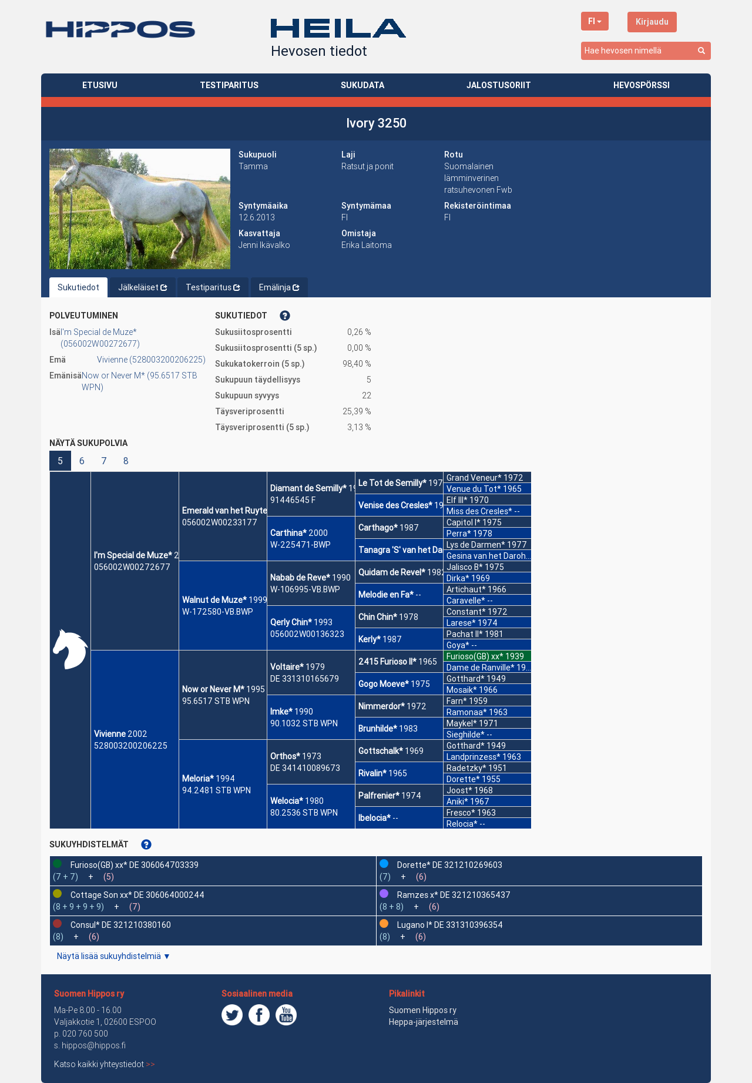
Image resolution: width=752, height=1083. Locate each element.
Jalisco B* (464, 567)
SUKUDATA (362, 85)
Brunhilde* (377, 728)
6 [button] (82, 461)
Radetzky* (466, 768)
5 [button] (60, 461)
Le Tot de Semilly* (392, 483)
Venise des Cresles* (395, 505)
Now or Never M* (213, 689)
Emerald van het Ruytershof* (236, 510)
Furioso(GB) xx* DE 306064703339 (134, 865)
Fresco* (460, 812)
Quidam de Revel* (391, 572)
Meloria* (198, 778)
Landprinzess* (473, 757)
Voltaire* (287, 667)
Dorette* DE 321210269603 (449, 865)
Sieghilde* (465, 734)
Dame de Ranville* (480, 667)
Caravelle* (465, 600)
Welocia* (286, 801)
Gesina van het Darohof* (492, 556)
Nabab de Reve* (300, 577)
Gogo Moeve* (383, 684)
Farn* (456, 701)
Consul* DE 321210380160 (120, 925)
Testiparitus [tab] (213, 287)
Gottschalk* (380, 751)
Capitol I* (463, 522)
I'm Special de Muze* (133, 555)
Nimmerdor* (381, 706)
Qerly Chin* (291, 622)
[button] (139, 209)
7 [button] (104, 461)
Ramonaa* (466, 712)
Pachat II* (464, 634)
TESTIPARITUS (229, 85)
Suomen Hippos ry (89, 993)
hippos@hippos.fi (94, 1045)
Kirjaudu (652, 21)
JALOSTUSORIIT (498, 85)
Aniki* (457, 801)
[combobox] (646, 51)
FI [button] (595, 21)
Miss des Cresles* (479, 511)
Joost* (459, 790)
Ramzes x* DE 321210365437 (454, 895)
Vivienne (110, 734)
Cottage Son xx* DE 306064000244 (137, 895)
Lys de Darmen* (475, 544)
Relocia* (462, 824)
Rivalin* (372, 773)
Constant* (466, 611)
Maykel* (461, 723)
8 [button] (126, 461)
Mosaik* (461, 690)
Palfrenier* (379, 795)
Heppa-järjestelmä (423, 1022)
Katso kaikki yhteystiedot (104, 1064)
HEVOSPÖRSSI (641, 85)
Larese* (461, 623)
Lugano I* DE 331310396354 (450, 925)
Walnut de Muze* (214, 600)
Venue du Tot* (473, 489)
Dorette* (463, 779)
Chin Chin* (377, 617)
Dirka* (457, 578)
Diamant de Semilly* (308, 488)
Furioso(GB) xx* (474, 656)
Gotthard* (465, 678)
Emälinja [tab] (279, 287)
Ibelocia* (374, 818)
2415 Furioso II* (387, 661)
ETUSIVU (100, 85)
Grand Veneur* (474, 477)
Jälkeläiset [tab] (142, 287)
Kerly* (369, 639)
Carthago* (378, 527)
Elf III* (457, 500)
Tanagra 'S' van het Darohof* (412, 550)
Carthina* (288, 533)
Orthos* (285, 756)
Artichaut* (466, 589)
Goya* (457, 645)
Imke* (281, 711)
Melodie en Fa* (386, 594)
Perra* (458, 533)
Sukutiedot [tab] (78, 287)
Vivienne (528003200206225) (151, 359)
